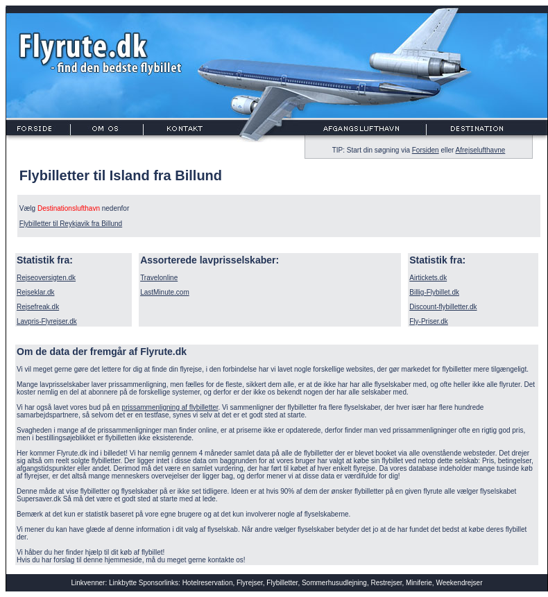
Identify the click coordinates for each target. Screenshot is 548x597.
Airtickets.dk (428, 278)
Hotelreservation (207, 583)
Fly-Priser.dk (428, 321)
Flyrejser (250, 583)
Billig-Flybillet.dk (434, 292)
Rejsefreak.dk (38, 307)
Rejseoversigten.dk (46, 278)
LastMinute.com (164, 292)
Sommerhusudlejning (334, 583)
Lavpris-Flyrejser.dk (47, 321)
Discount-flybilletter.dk (443, 307)
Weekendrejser (459, 583)
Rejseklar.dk (35, 292)
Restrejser (386, 583)
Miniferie (419, 583)
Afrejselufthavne (481, 150)
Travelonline (159, 278)
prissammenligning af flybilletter (170, 407)
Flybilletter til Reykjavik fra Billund (70, 223)
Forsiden (425, 150)
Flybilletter (282, 583)
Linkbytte (123, 583)
